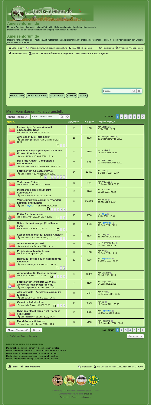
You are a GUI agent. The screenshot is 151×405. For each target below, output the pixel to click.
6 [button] (138, 116)
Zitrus (104, 214)
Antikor (28, 246)
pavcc (104, 200)
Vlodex (28, 174)
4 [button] (130, 116)
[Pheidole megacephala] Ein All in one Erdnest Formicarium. (39, 152)
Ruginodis (29, 287)
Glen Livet (29, 166)
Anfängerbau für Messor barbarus (37, 273)
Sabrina (105, 127)
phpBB (66, 390)
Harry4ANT (30, 206)
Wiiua (27, 298)
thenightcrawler (32, 140)
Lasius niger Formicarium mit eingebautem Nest (34, 128)
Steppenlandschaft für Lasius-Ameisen (40, 234)
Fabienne (106, 321)
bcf (26, 305)
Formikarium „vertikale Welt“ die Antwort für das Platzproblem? (36, 283)
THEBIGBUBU (108, 243)
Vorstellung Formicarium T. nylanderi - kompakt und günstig (39, 201)
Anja (23, 253)
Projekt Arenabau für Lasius (33, 251)
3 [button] (125, 116)
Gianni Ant (26, 217)
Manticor (106, 273)
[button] (143, 116)
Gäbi (104, 170)
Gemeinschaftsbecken (30, 302)
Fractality (29, 317)
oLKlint (28, 156)
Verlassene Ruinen (28, 182)
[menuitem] (46, 48)
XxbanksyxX (31, 264)
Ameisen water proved (30, 243)
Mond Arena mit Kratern (31, 321)
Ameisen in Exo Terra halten (33, 136)
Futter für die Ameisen (30, 214)
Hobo (27, 324)
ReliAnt (28, 195)
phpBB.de (88, 394)
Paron (24, 228)
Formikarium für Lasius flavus (35, 170)
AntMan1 (25, 185)
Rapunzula (107, 258)
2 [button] (121, 116)
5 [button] (134, 116)
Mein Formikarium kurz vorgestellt (34, 111)
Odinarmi (25, 132)
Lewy (27, 238)
